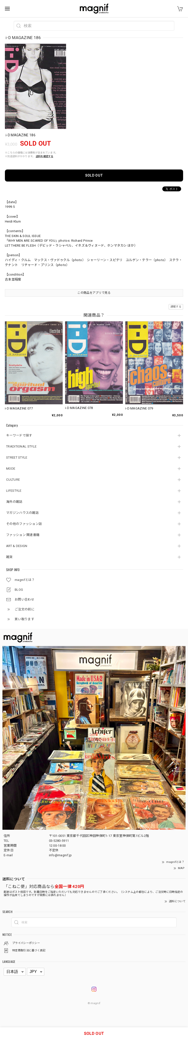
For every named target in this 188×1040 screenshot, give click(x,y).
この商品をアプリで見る (93, 293)
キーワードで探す (19, 435)
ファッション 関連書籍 (22, 535)
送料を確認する (44, 156)
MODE (10, 468)
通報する (175, 306)
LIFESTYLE (14, 490)
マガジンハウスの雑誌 (22, 513)
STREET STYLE (16, 457)
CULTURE (13, 479)
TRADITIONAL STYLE (21, 446)
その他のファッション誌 (24, 524)
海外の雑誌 (14, 502)
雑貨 (9, 557)
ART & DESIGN (16, 546)
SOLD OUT (94, 175)
